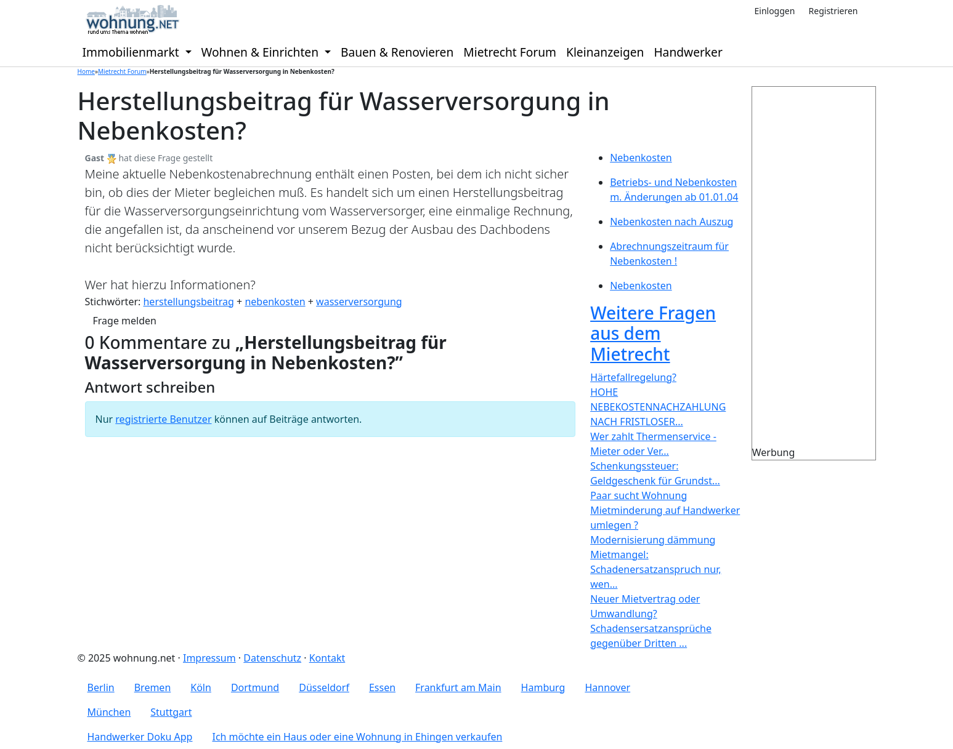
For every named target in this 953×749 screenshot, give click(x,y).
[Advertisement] (836, 271)
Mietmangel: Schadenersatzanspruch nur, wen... (655, 569)
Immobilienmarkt (132, 52)
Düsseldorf (324, 687)
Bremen (152, 687)
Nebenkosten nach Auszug (671, 221)
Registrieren (833, 11)
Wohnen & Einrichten (261, 52)
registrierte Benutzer (163, 419)
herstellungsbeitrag (188, 301)
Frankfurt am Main (458, 687)
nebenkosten (275, 301)
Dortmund (255, 687)
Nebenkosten (641, 157)
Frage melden (124, 320)
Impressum (209, 658)
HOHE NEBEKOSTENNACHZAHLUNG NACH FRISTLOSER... (658, 406)
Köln (200, 687)
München (109, 712)
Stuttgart (171, 712)
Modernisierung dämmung (652, 540)
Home (86, 71)
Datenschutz (272, 658)
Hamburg (543, 687)
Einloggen (774, 11)
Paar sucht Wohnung (638, 495)
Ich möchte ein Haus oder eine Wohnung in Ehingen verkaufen (357, 736)
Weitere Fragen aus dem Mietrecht (653, 333)
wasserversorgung (359, 301)
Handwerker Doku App (140, 736)
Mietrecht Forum (509, 52)
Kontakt (327, 658)
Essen (382, 687)
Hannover (607, 687)
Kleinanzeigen (605, 52)
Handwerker (688, 52)
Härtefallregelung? (633, 377)
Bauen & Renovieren (397, 52)
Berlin (101, 687)
